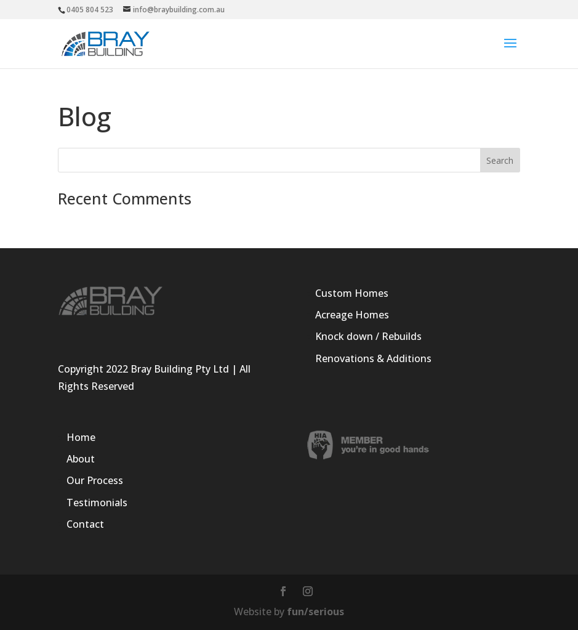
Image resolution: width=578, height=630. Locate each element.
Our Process (94, 480)
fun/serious (315, 611)
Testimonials (96, 502)
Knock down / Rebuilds (368, 336)
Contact (85, 524)
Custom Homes (351, 293)
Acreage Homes (352, 314)
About (80, 459)
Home (80, 437)
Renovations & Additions (373, 358)
